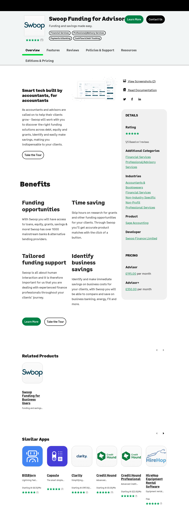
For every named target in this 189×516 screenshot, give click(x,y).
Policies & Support (100, 50)
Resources (129, 50)
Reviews (73, 50)
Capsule (53, 475)
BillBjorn (29, 475)
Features (53, 50)
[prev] (156, 350)
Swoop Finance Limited (141, 238)
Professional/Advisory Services (88, 33)
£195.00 (131, 273)
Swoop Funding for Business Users (31, 397)
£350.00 (131, 289)
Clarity (77, 475)
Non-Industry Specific (141, 197)
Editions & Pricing (40, 61)
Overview (33, 50)
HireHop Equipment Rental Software (154, 481)
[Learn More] (134, 19)
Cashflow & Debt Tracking (87, 38)
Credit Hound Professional (131, 477)
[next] (163, 350)
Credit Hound (106, 475)
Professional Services (140, 207)
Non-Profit (133, 202)
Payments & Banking (60, 38)
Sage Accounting (137, 223)
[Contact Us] (155, 19)
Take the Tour (33, 155)
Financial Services (60, 33)
